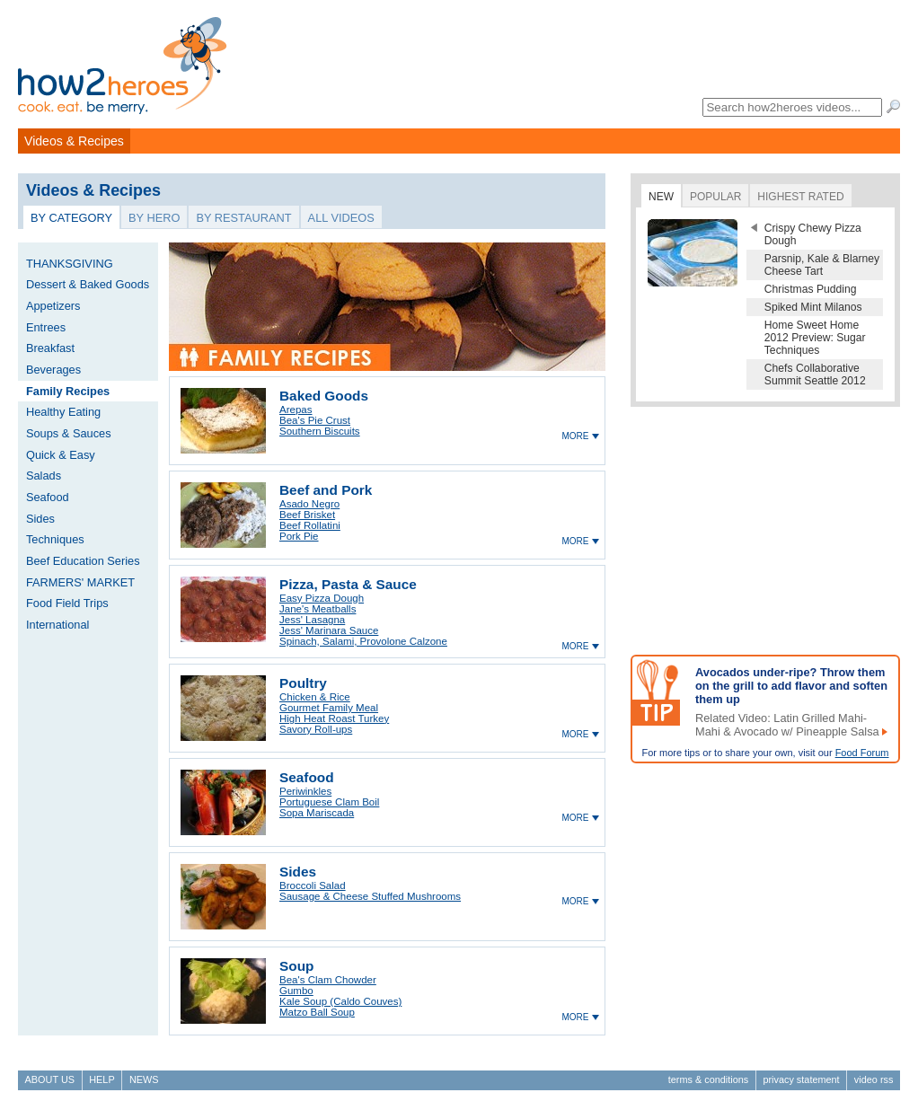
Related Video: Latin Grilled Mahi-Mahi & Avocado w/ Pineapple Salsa (787, 724)
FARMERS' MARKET (80, 582)
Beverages (53, 369)
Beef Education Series (83, 561)
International (57, 624)
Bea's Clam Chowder (327, 979)
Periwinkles (305, 791)
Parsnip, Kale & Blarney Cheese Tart (821, 265)
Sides (40, 518)
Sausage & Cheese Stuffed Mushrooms (370, 896)
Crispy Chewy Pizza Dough (812, 234)
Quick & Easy (60, 455)
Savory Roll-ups (315, 729)
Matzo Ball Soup (317, 1012)
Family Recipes (68, 391)
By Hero (154, 218)
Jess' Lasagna (312, 619)
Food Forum (862, 752)
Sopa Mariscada (316, 812)
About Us (50, 1079)
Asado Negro (309, 503)
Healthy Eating (63, 411)
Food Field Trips (67, 603)
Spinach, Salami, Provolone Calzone (363, 641)
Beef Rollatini (309, 525)
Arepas (296, 409)
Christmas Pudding (810, 289)
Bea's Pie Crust (314, 420)
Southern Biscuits (319, 431)
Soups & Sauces (68, 433)
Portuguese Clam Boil (329, 802)
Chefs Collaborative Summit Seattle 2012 (815, 374)
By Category (71, 218)
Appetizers (53, 306)
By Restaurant (243, 218)
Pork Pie (299, 536)
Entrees (46, 327)
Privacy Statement (801, 1079)
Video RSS (874, 1079)
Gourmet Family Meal (328, 707)
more (574, 436)
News (144, 1079)
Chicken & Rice (314, 697)
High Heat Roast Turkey (334, 718)
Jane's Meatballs (317, 608)
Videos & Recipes (74, 141)
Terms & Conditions (708, 1079)
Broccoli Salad (312, 885)
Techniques (55, 539)
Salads (43, 475)
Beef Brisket (307, 514)
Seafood (47, 497)
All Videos (341, 218)
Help (101, 1079)
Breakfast (50, 348)
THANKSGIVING (69, 263)
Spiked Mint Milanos (813, 307)
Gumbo (296, 990)
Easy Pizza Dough (321, 598)
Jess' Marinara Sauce (328, 630)
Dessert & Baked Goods (87, 284)
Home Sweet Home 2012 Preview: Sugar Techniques (815, 338)
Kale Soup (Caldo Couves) (340, 1001)
